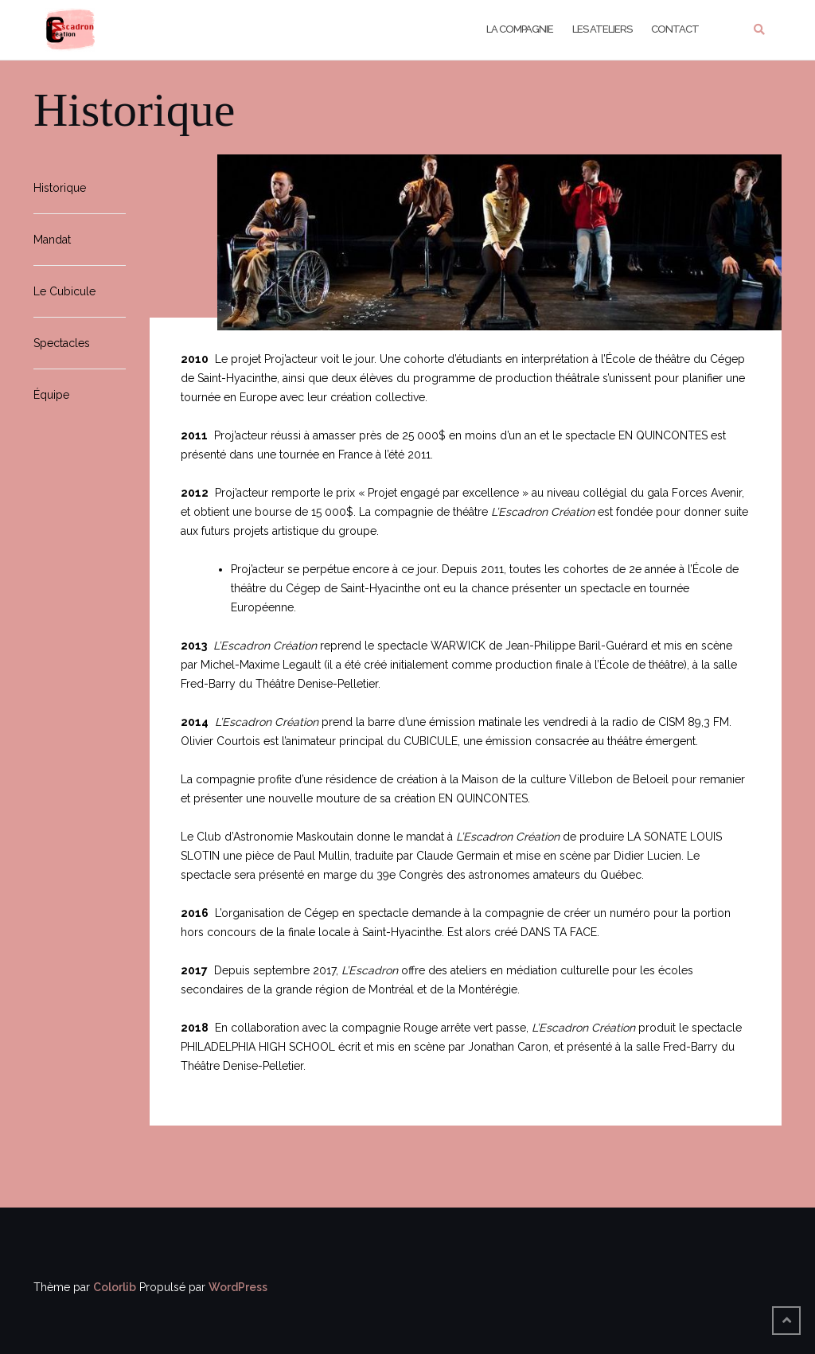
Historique (59, 187)
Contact (675, 29)
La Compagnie (519, 29)
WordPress (238, 1287)
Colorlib (114, 1287)
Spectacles (61, 343)
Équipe (51, 394)
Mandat (52, 239)
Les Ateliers (602, 29)
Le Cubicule (64, 291)
